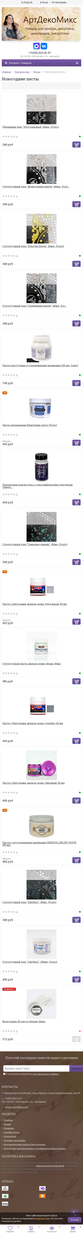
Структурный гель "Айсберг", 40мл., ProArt (29, 902)
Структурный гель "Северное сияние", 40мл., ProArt (34, 544)
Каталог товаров (18, 63)
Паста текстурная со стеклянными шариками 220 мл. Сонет (40, 365)
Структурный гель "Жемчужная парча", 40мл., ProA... (36, 186)
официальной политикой (50, 1165)
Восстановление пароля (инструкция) (25, 1144)
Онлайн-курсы (12, 1132)
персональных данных (46, 1074)
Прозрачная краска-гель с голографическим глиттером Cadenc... (37, 486)
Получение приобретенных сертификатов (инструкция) (35, 1148)
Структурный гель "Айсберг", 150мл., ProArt (29, 961)
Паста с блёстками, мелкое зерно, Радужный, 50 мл (34, 604)
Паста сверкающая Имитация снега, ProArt (29, 425)
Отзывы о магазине (14, 1140)
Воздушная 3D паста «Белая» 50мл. (24, 1021)
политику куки (42, 1218)
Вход (44, 2)
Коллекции (10, 1136)
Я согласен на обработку (31, 1074)
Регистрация (59, 2)
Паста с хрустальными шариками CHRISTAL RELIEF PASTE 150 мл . (39, 843)
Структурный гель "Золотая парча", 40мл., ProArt (33, 246)
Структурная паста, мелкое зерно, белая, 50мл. (31, 663)
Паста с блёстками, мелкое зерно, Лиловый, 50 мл (33, 782)
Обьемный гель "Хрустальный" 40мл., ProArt (30, 126)
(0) (10, 136)
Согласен (74, 1220)
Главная (8, 1120)
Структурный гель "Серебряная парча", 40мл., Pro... (34, 305)
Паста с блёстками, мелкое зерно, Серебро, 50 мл (32, 723)
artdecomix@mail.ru (16, 1107)
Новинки (9, 1128)
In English (27, 2)
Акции (7, 1124)
